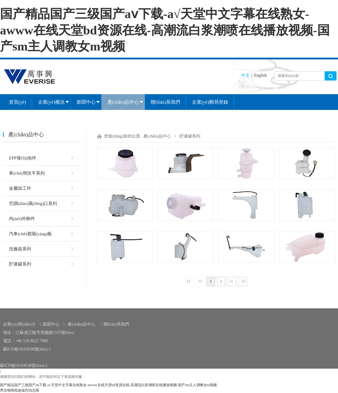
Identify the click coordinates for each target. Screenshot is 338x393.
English (260, 75)
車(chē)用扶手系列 (27, 173)
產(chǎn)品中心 (123, 102)
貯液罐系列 (20, 264)
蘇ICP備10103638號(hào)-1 (27, 349)
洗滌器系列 (20, 249)
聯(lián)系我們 (165, 102)
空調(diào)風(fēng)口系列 (33, 203)
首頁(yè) (17, 102)
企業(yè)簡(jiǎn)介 (19, 324)
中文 (245, 75)
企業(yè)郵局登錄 (210, 102)
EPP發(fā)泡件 (23, 158)
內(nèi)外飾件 (22, 218)
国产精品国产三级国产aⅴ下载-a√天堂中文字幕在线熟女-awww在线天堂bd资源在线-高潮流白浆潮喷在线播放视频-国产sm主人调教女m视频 (165, 30)
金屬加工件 (20, 188)
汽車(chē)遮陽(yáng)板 (30, 233)
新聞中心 (86, 102)
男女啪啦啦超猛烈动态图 (19, 390)
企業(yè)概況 (51, 102)
